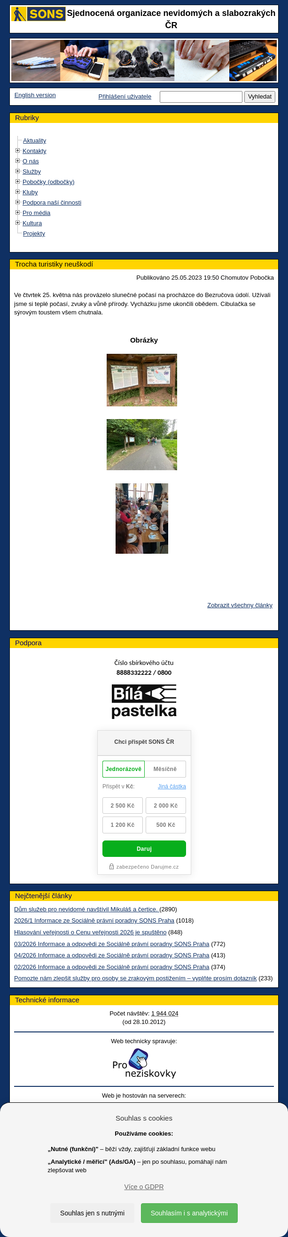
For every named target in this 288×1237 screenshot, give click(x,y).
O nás (31, 161)
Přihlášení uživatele (124, 96)
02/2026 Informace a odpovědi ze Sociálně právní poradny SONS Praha (112, 966)
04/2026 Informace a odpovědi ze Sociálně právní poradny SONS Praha (112, 955)
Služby (32, 171)
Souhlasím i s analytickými (189, 1213)
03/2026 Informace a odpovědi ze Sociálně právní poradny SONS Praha (112, 943)
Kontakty (35, 150)
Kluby (30, 192)
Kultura (32, 223)
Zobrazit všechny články (239, 605)
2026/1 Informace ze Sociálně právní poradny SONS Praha (94, 920)
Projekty (34, 233)
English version (35, 95)
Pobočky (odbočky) (49, 181)
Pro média (36, 212)
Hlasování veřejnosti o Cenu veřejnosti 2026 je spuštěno (90, 932)
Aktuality (34, 140)
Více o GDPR (143, 1187)
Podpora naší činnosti (52, 202)
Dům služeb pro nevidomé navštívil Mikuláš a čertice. (86, 909)
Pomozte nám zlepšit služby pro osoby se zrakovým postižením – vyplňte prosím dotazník (135, 978)
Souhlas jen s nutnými (92, 1213)
